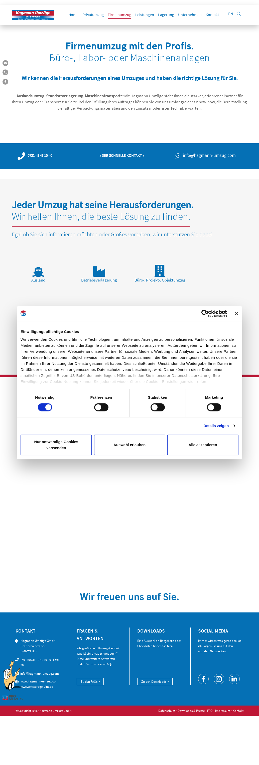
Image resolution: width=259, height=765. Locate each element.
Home (73, 13)
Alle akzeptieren (202, 445)
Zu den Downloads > (155, 681)
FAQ (210, 711)
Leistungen (144, 13)
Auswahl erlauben (129, 445)
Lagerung (166, 13)
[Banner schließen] (236, 313)
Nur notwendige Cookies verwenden (56, 445)
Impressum (222, 711)
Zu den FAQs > (90, 681)
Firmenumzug (119, 13)
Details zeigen (216, 426)
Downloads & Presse (191, 711)
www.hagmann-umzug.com (39, 681)
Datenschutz (166, 711)
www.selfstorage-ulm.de (37, 686)
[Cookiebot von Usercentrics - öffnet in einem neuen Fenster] (205, 313)
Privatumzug (93, 13)
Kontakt (212, 13)
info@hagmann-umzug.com (209, 155)
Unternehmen (190, 13)
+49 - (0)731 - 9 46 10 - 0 (35, 660)
